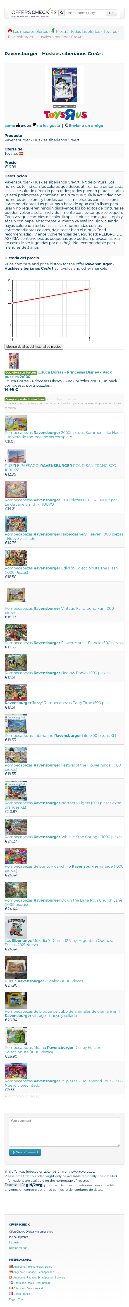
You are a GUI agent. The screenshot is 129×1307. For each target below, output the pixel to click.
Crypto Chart (16, 1299)
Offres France (19, 1293)
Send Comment (25, 1152)
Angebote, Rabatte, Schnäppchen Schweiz (37, 1277)
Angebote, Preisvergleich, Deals (30, 1266)
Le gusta (14, 1242)
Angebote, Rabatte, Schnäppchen (31, 1272)
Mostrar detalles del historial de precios (33, 346)
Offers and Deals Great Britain (29, 1283)
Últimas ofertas (18, 1248)
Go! (111, 13)
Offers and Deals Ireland (26, 1288)
